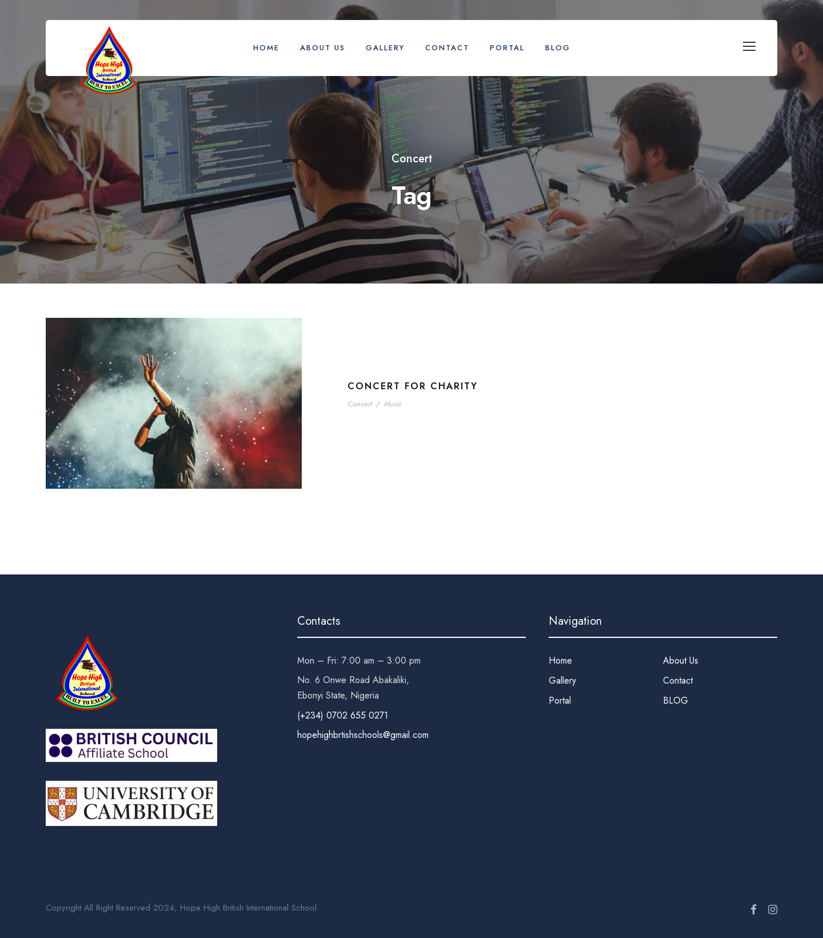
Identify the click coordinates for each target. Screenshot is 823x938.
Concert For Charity (412, 386)
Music (393, 403)
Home (266, 47)
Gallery (385, 47)
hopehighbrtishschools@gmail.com (363, 734)
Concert (359, 403)
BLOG (557, 47)
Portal (507, 47)
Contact (447, 47)
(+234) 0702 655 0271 (342, 715)
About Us (322, 47)
